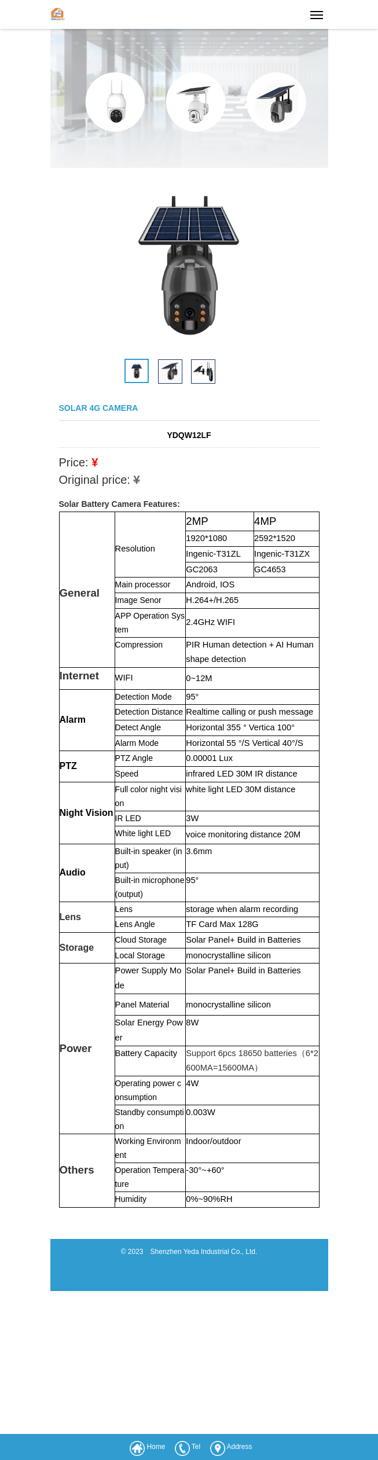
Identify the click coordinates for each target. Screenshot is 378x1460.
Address (239, 1447)
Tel (196, 1447)
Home (155, 1447)
